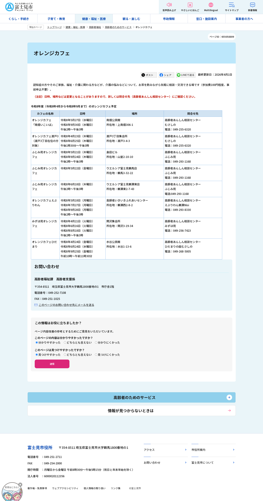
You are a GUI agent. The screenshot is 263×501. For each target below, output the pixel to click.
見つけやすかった (49, 354)
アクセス (149, 450)
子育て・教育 (56, 18)
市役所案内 (198, 450)
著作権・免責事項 (37, 488)
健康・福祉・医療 (94, 18)
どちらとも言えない (79, 342)
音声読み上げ (169, 10)
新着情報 (252, 10)
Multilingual (211, 10)
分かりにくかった (109, 342)
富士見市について (202, 462)
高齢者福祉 (95, 27)
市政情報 (169, 18)
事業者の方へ (244, 18)
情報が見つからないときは (131, 410)
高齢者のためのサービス (118, 27)
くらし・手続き (18, 18)
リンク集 (115, 488)
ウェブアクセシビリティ (65, 488)
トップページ (54, 27)
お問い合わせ (152, 462)
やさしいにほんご (190, 10)
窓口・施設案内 (206, 18)
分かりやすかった (49, 342)
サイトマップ (232, 10)
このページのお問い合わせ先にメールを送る (66, 305)
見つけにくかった (109, 354)
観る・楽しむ (131, 18)
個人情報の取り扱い (95, 488)
